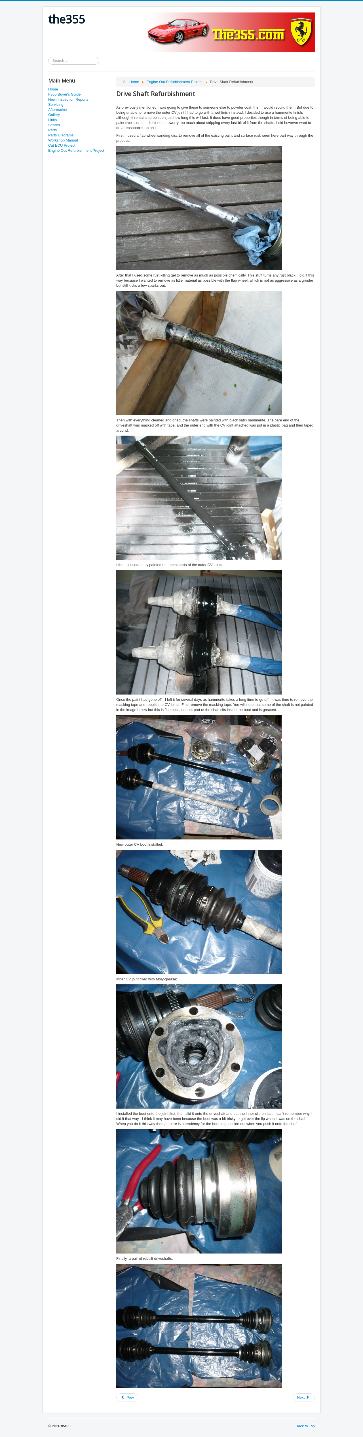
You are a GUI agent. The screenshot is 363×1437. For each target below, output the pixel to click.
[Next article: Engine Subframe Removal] (304, 1397)
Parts (52, 130)
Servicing (55, 104)
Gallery (54, 115)
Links (52, 120)
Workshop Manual (63, 140)
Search (54, 125)
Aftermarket (57, 109)
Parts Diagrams (61, 135)
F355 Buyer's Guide (64, 94)
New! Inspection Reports (68, 99)
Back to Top (305, 1426)
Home (53, 89)
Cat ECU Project (61, 145)
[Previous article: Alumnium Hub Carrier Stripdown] (127, 1397)
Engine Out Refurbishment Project (76, 150)
